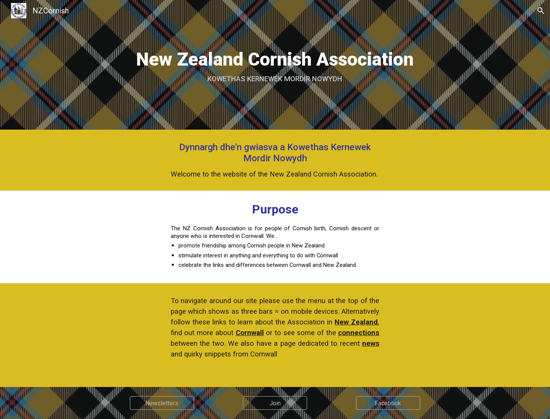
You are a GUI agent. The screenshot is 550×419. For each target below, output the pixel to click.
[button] (541, 11)
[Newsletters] (162, 403)
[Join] (275, 403)
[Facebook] (388, 403)
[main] (275, 65)
